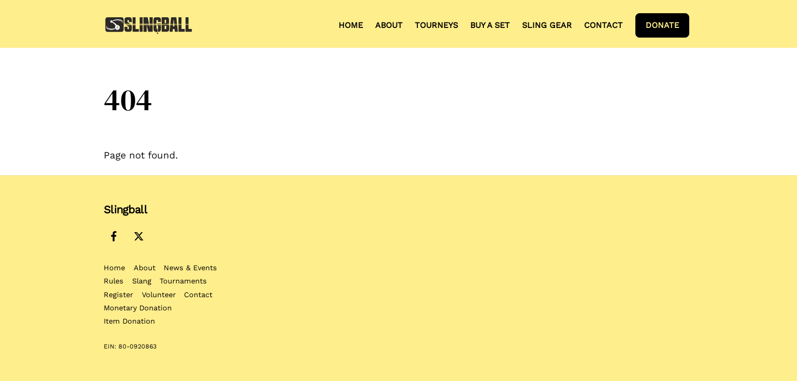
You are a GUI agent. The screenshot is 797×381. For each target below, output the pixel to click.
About (389, 25)
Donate (662, 25)
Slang (141, 281)
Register (118, 295)
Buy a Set (490, 25)
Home (351, 25)
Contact (603, 25)
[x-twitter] (139, 235)
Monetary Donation (138, 308)
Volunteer (159, 295)
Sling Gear (547, 25)
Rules (114, 281)
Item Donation (129, 321)
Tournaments (183, 281)
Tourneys (436, 25)
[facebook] (114, 235)
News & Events (190, 268)
